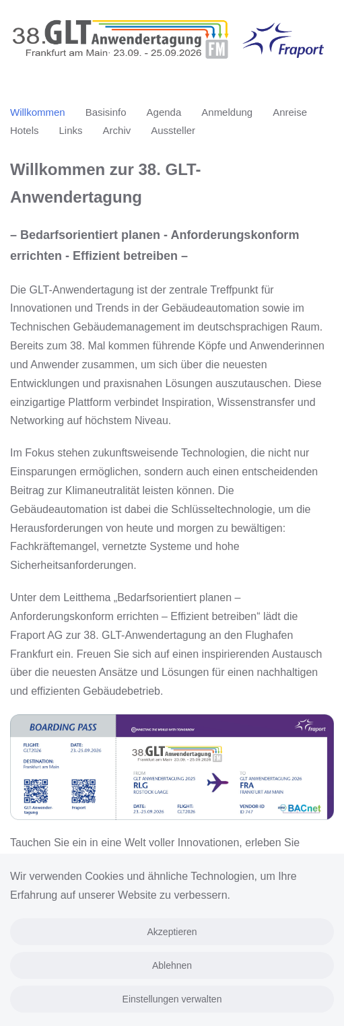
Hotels (24, 130)
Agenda (164, 112)
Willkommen (37, 112)
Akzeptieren (172, 931)
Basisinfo (106, 112)
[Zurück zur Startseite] (172, 44)
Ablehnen (172, 965)
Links (71, 130)
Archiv (117, 130)
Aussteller (173, 130)
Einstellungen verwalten (172, 999)
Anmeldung (226, 112)
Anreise (290, 112)
